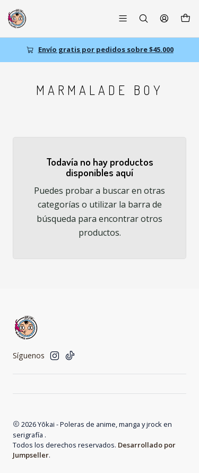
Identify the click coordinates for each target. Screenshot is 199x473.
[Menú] (123, 18)
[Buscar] (143, 18)
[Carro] (185, 18)
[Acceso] (164, 18)
